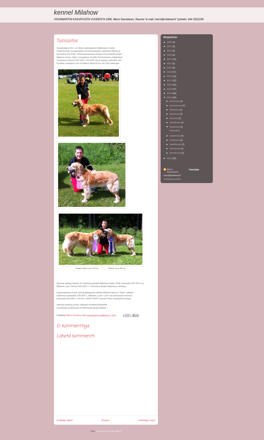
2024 (169, 50)
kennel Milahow (76, 12)
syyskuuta (175, 114)
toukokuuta (175, 135)
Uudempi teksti (65, 420)
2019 (169, 72)
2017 (169, 80)
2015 (169, 89)
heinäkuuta (175, 122)
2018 (169, 76)
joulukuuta (175, 101)
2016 (169, 84)
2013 (169, 97)
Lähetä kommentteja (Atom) (109, 431)
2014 (169, 93)
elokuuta (174, 118)
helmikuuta (175, 148)
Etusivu (105, 420)
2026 (169, 42)
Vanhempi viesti (146, 420)
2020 (169, 67)
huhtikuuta (175, 140)
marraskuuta (176, 105)
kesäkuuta (175, 127)
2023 (169, 55)
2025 (169, 46)
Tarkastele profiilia (172, 179)
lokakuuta (174, 109)
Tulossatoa (174, 130)
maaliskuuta (176, 144)
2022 (169, 59)
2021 (169, 63)
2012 (169, 158)
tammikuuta (176, 153)
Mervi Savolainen (172, 170)
